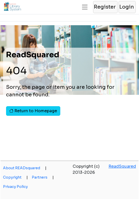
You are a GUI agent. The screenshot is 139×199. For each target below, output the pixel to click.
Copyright (15, 177)
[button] (105, 7)
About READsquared (24, 168)
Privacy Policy (15, 186)
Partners (43, 177)
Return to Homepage (33, 110)
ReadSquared (122, 166)
